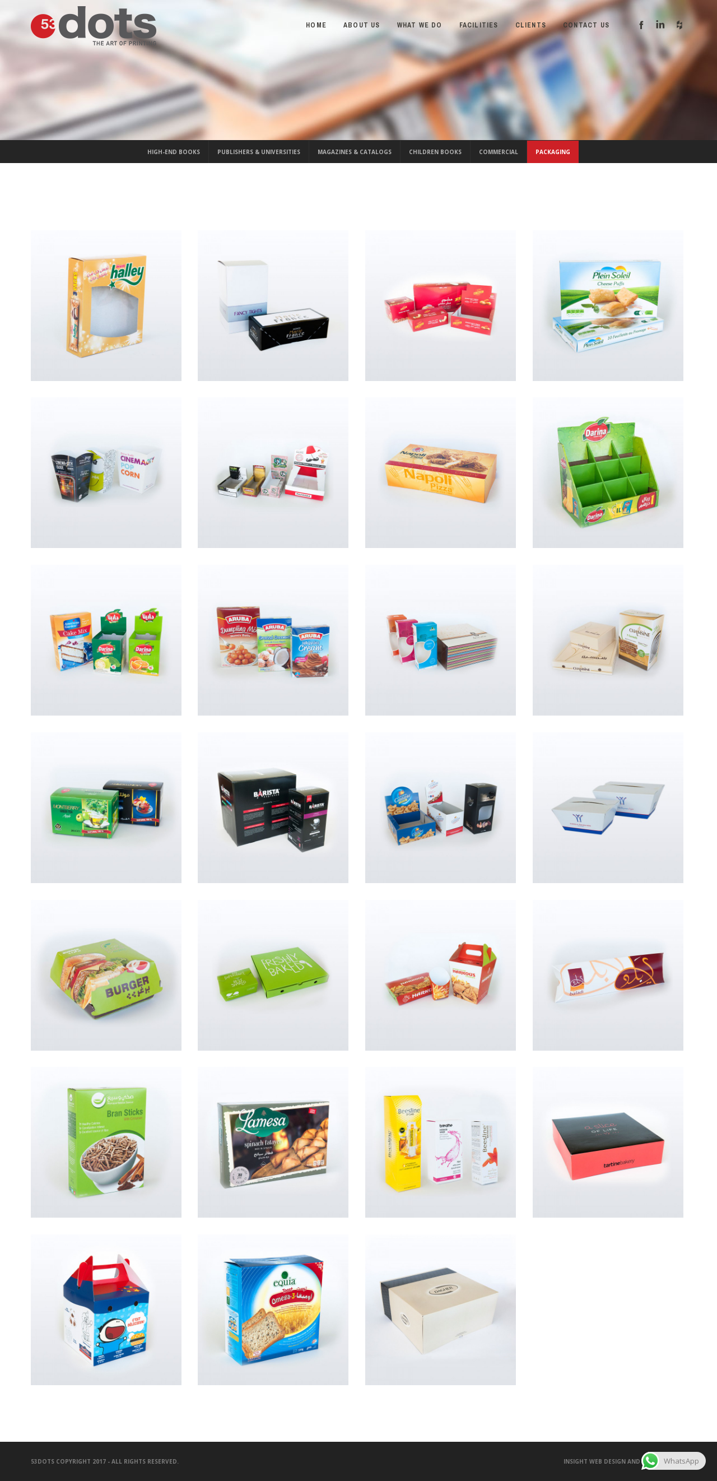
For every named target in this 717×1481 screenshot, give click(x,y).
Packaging (553, 152)
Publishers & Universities (258, 152)
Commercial (498, 152)
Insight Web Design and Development (625, 1461)
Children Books (435, 152)
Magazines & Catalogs (355, 152)
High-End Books (173, 152)
